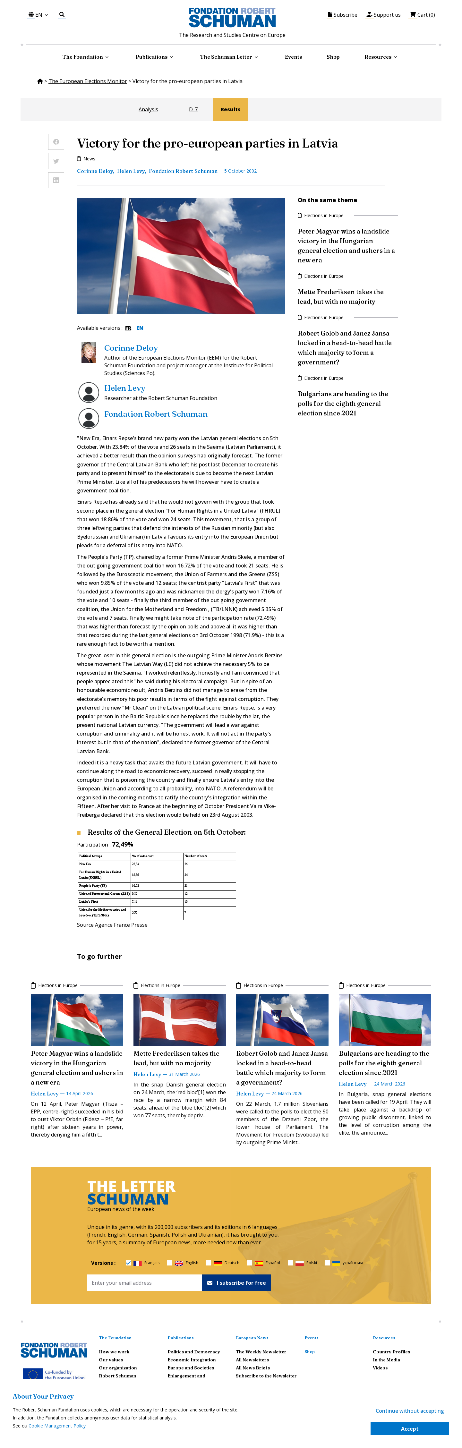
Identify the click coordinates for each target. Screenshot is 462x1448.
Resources (377, 57)
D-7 (193, 109)
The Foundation (115, 1337)
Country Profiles (391, 1352)
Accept (410, 1428)
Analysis (148, 109)
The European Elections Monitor (87, 81)
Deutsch (226, 1263)
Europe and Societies (190, 1368)
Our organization (118, 1368)
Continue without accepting (410, 1410)
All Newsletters (252, 1360)
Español (267, 1263)
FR (128, 327)
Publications (180, 1337)
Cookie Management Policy (57, 1426)
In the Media (386, 1360)
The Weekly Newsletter (261, 1352)
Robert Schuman (117, 1376)
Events (293, 57)
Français (146, 1263)
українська (347, 1263)
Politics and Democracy (193, 1352)
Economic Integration (191, 1360)
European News (252, 1337)
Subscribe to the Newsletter (266, 1376)
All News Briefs (253, 1368)
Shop (333, 57)
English (186, 1263)
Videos (380, 1368)
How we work (114, 1352)
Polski (306, 1263)
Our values (111, 1360)
